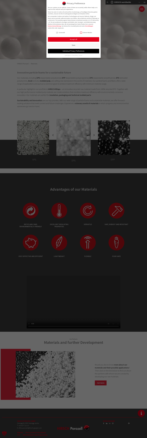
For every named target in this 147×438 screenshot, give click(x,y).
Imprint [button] (80, 55)
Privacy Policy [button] (75, 55)
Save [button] (73, 45)
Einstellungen (89, 26)
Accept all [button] (73, 39)
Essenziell (60, 32)
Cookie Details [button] (68, 55)
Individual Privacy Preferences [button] (73, 51)
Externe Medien (86, 32)
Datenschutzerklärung (54, 26)
